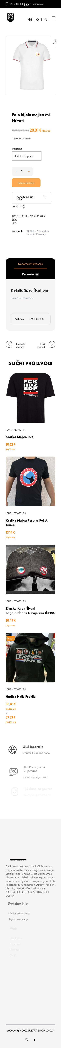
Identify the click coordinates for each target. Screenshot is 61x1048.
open (55, 41)
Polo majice (42, 234)
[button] (28, 170)
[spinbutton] (22, 171)
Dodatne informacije (30, 263)
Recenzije (30, 274)
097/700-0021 (16, 4)
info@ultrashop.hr (37, 4)
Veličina (17, 148)
